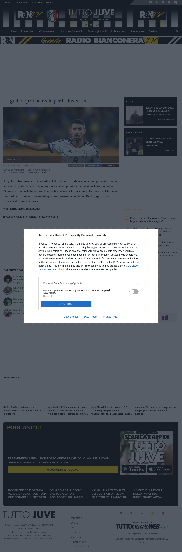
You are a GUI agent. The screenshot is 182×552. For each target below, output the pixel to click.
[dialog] (91, 276)
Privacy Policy (110, 316)
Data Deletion (71, 316)
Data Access (91, 316)
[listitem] (91, 283)
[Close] (151, 235)
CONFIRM (66, 304)
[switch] (134, 291)
